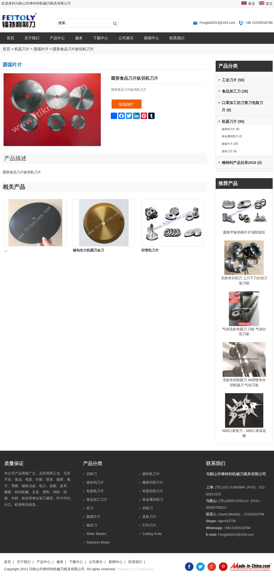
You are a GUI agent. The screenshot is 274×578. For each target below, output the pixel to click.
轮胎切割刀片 (152, 491)
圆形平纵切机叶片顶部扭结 (244, 232)
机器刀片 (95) (233, 122)
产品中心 (57, 38)
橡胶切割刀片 (152, 482)
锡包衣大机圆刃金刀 (88, 250)
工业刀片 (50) (233, 80)
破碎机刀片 (151, 474)
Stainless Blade (98, 542)
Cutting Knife (152, 534)
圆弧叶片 (41, 49)
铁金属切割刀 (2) (232, 136)
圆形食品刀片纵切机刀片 (73, 49)
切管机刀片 (150, 250)
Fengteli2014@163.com (217, 23)
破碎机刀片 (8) (230, 129)
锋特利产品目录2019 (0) (242, 163)
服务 (79, 38)
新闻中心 (151, 38)
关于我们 (31, 38)
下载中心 (100, 38)
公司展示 (126, 38)
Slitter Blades (96, 534)
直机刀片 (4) (229, 151)
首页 (10, 38)
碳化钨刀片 (95, 482)
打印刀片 (149, 525)
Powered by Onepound (135, 569)
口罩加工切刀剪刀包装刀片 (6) (242, 106)
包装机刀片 (95, 491)
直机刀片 (149, 517)
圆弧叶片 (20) (230, 143)
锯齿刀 (91, 525)
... (6, 250)
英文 (269, 4)
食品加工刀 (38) (235, 91)
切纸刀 (147, 508)
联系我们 (176, 38)
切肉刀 (91, 474)
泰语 (251, 4)
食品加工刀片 (96, 500)
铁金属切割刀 (152, 500)
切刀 (89, 508)
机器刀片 (21, 49)
